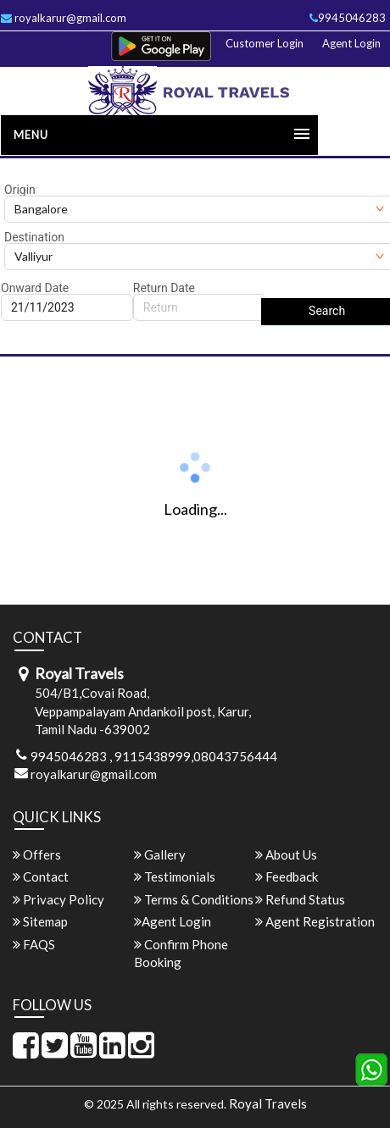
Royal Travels (268, 1103)
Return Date (164, 288)
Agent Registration (315, 921)
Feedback (286, 876)
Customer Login (265, 43)
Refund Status (300, 899)
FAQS (34, 944)
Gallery (160, 854)
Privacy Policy (58, 899)
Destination (34, 237)
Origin (20, 190)
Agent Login (351, 43)
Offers (37, 854)
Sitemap (40, 921)
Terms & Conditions (194, 899)
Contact (41, 876)
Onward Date (35, 288)
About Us (286, 854)
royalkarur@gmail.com (94, 774)
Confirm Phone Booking (181, 953)
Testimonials (174, 876)
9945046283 (347, 18)
